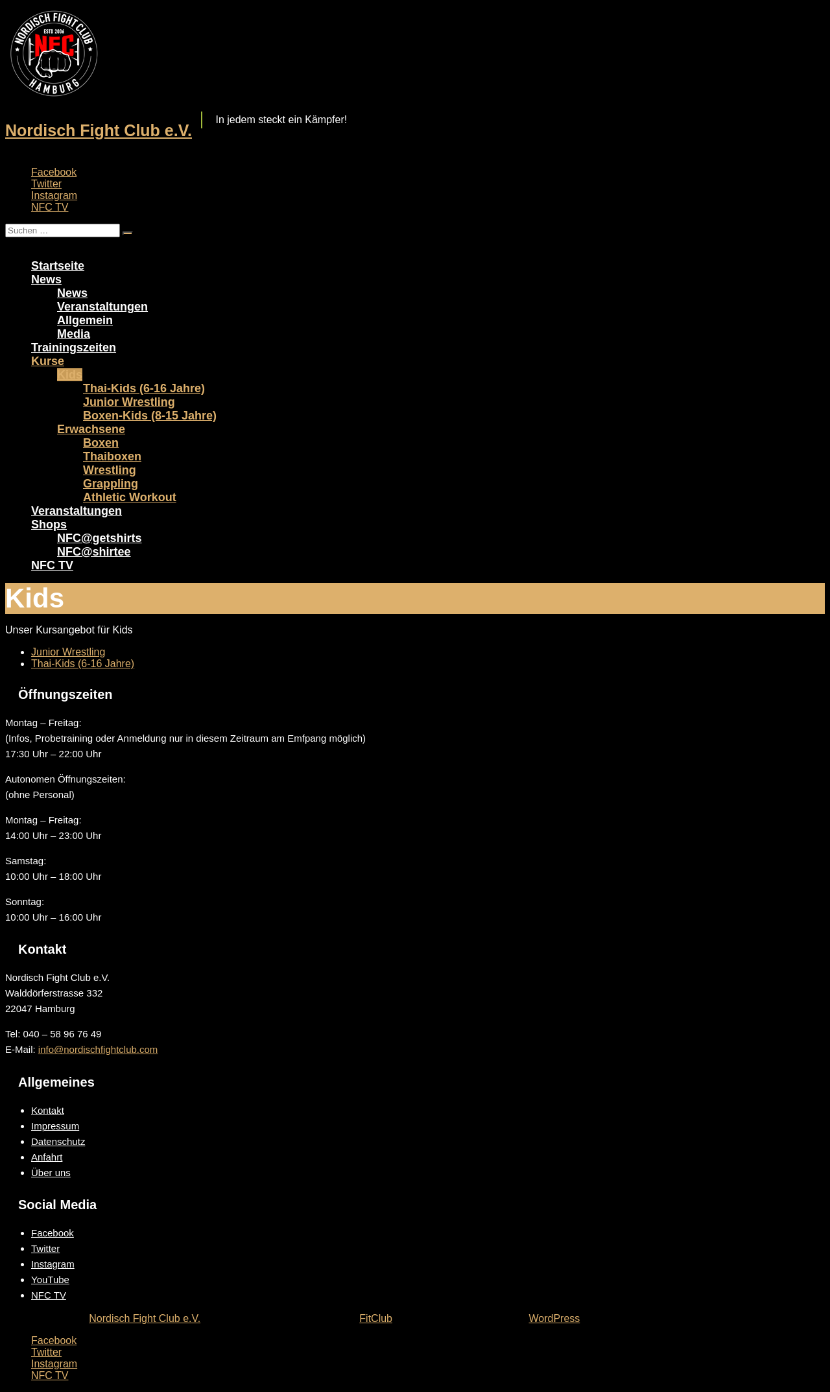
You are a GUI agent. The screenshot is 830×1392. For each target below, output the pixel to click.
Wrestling (109, 470)
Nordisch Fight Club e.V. (98, 130)
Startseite (57, 265)
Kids (69, 374)
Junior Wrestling (129, 401)
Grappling (110, 483)
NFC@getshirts (99, 538)
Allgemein (85, 320)
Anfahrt (46, 1156)
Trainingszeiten (73, 347)
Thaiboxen (112, 456)
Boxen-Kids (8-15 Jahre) (150, 415)
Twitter (46, 183)
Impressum (55, 1125)
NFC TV (49, 207)
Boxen (101, 442)
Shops (49, 524)
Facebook (54, 172)
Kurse (47, 361)
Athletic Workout (129, 497)
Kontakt (47, 1110)
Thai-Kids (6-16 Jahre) (144, 388)
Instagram (54, 195)
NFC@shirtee (94, 551)
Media (73, 333)
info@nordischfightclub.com (98, 1049)
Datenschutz (58, 1141)
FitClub (375, 1318)
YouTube (50, 1279)
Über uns (51, 1172)
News (46, 279)
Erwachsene (91, 429)
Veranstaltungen (102, 306)
